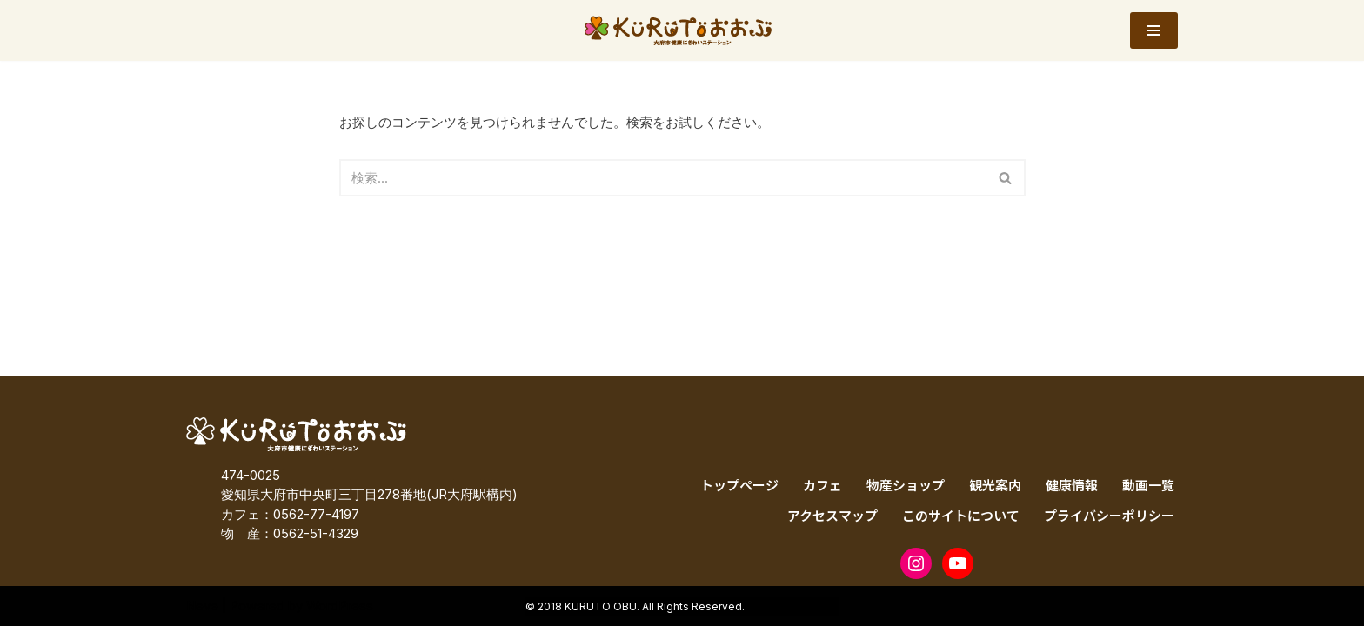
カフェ (822, 485)
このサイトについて (961, 515)
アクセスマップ (832, 515)
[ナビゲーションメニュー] (1154, 30)
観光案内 (995, 485)
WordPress (339, 605)
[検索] (662, 177)
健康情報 (1072, 485)
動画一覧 (1148, 485)
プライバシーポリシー (1109, 515)
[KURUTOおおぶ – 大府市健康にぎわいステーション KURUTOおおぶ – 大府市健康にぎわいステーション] (682, 30)
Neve (202, 605)
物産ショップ (905, 485)
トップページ (739, 485)
